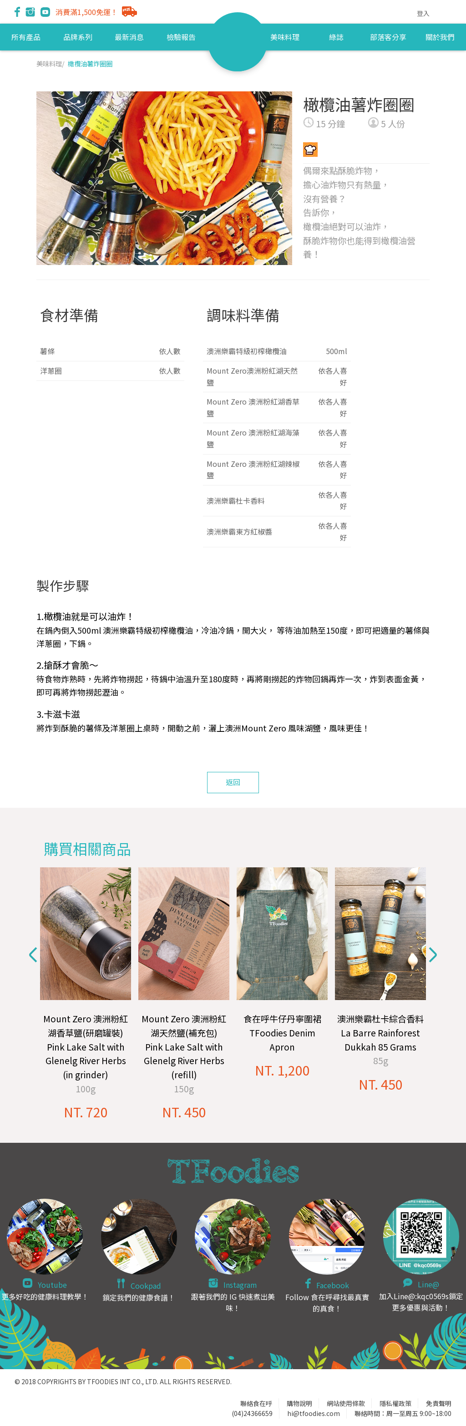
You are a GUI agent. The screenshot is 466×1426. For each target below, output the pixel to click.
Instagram (240, 1284)
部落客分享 (388, 36)
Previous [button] (33, 955)
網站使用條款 (346, 1403)
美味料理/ (50, 63)
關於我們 (440, 36)
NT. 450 (184, 1111)
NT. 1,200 (282, 1070)
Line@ (428, 1284)
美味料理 (284, 36)
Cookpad (146, 1285)
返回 (233, 781)
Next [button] (433, 955)
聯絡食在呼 (256, 1403)
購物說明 (299, 1403)
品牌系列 (77, 36)
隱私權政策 (395, 1403)
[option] (85, 994)
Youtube (52, 1284)
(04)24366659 (252, 1413)
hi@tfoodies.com (313, 1413)
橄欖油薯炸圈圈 (90, 63)
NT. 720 (86, 1111)
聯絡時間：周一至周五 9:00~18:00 (403, 1413)
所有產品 (26, 36)
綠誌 (336, 36)
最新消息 (129, 36)
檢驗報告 (181, 36)
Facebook (332, 1285)
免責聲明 (438, 1403)
